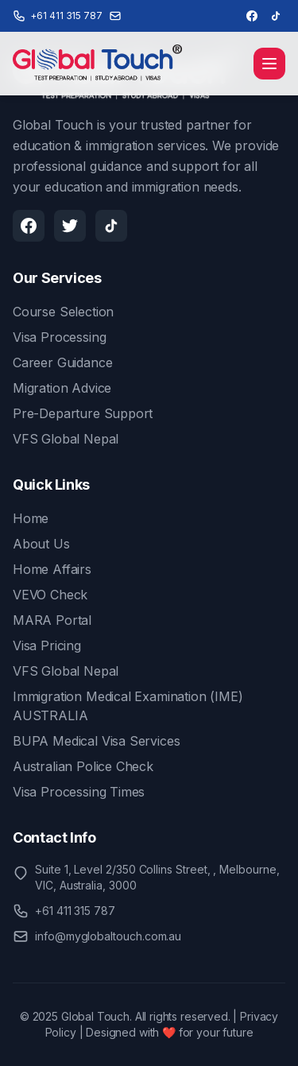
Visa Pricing (47, 645)
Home (30, 518)
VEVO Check (50, 595)
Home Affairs (52, 569)
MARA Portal (52, 620)
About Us (41, 544)
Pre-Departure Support (83, 413)
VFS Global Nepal (65, 439)
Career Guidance (62, 362)
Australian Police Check (83, 766)
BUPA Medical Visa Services (96, 741)
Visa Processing (59, 337)
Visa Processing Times (79, 792)
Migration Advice (62, 388)
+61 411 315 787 (75, 910)
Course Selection (63, 312)
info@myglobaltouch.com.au (108, 936)
